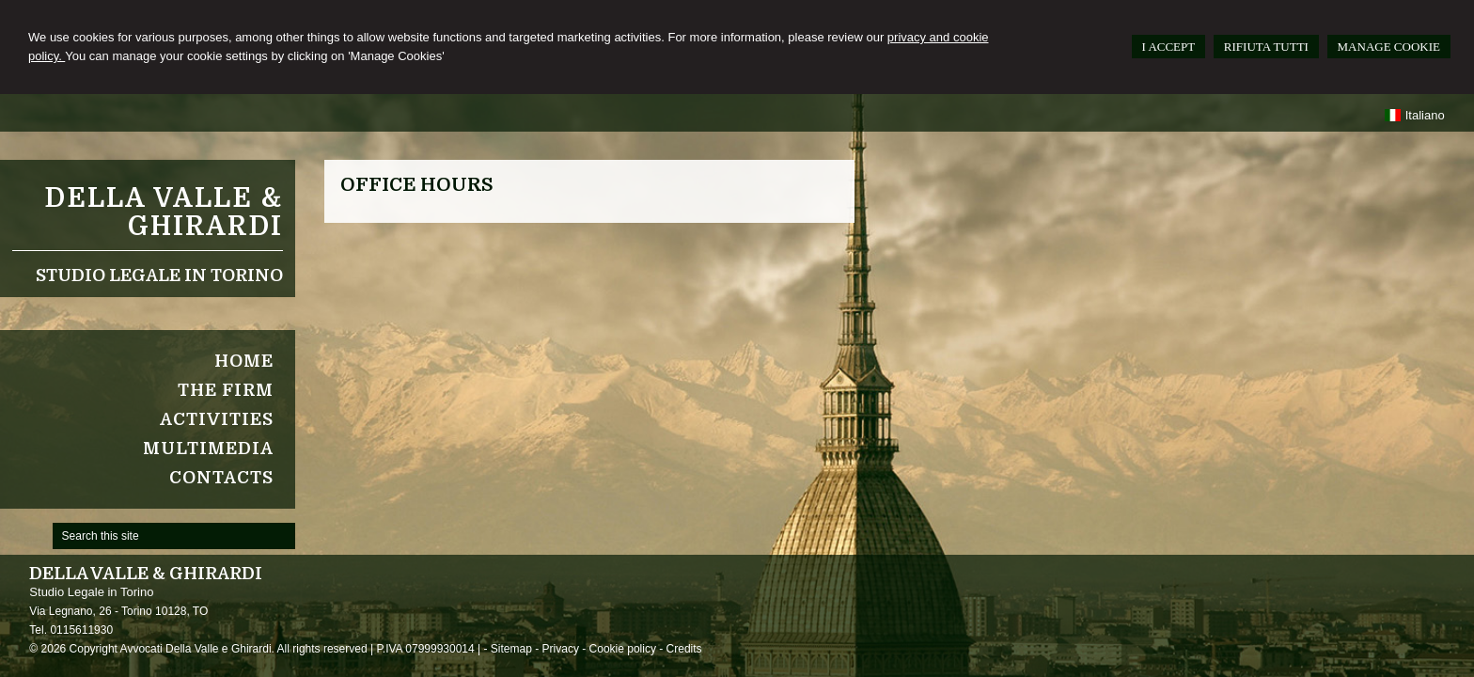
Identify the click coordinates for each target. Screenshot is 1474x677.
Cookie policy (622, 648)
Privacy (560, 648)
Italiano (1414, 115)
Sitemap (511, 648)
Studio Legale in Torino (159, 275)
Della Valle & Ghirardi (163, 212)
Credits (684, 648)
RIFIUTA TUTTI (1266, 46)
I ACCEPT (1169, 46)
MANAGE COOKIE (1389, 46)
